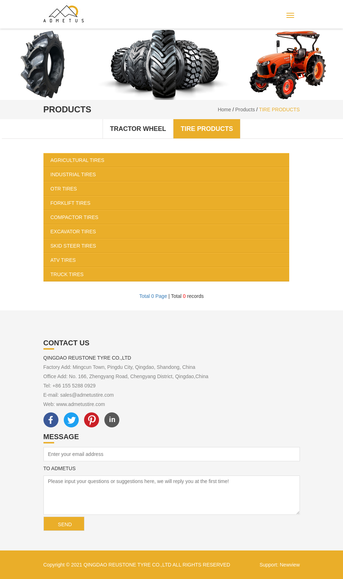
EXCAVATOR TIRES (170, 231)
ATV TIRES (170, 260)
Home (224, 109)
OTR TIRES (170, 188)
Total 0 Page (153, 296)
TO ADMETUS (59, 468)
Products (245, 109)
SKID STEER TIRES (170, 246)
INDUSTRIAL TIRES (170, 174)
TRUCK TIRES (170, 274)
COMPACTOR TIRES (170, 217)
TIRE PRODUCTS (279, 109)
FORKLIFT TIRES (170, 203)
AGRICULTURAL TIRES (170, 160)
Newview (290, 565)
